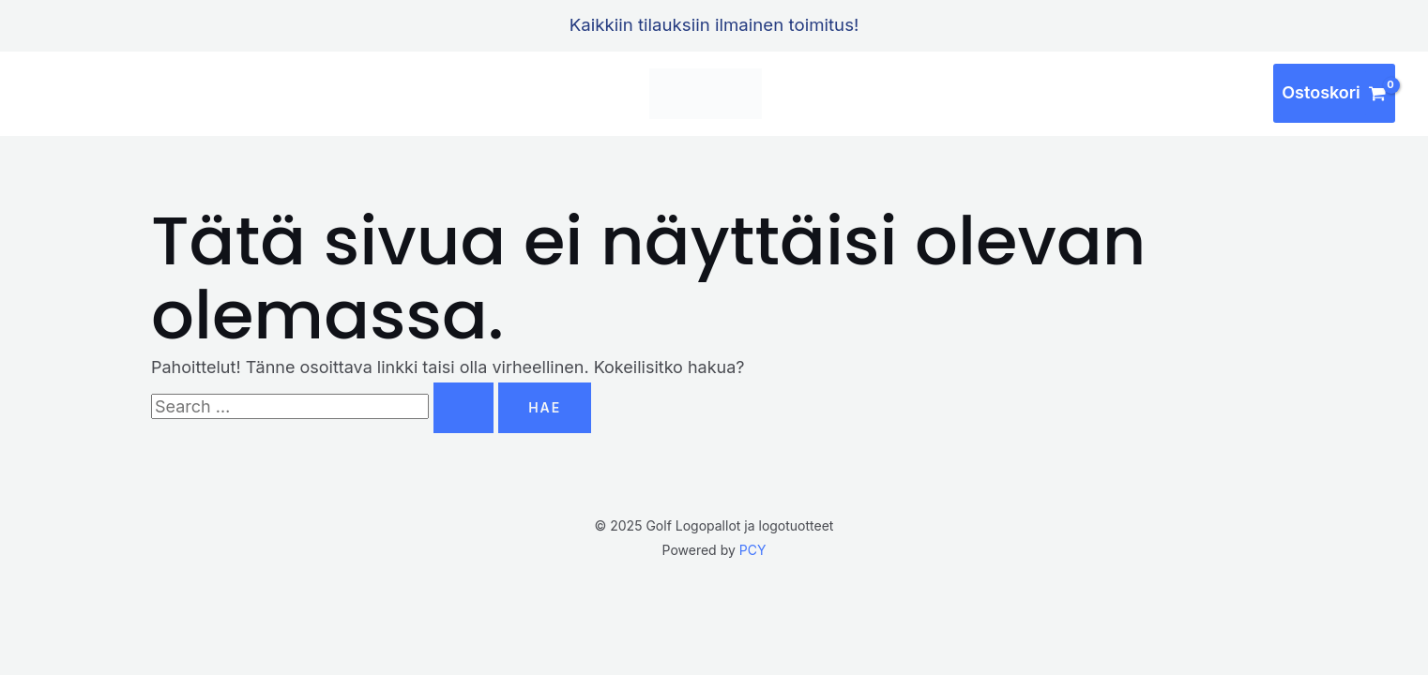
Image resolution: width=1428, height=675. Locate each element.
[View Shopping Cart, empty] (1334, 93)
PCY (753, 550)
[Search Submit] (463, 407)
